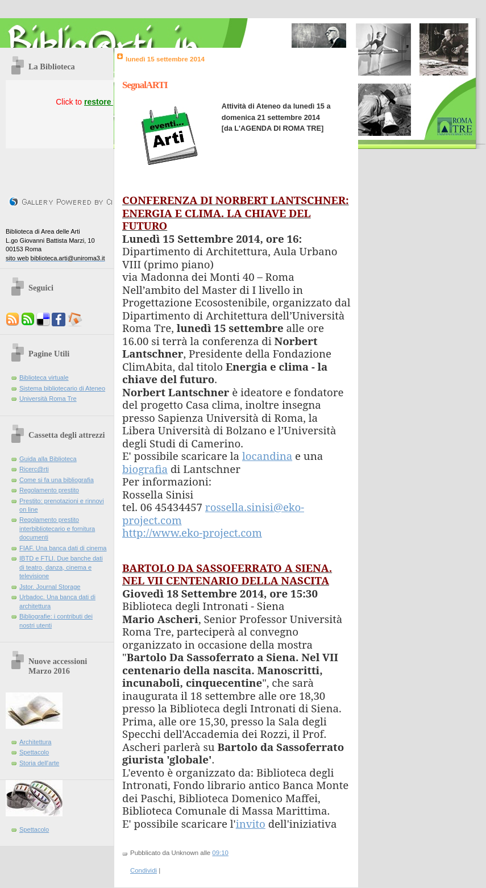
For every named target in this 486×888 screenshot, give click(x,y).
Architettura (35, 741)
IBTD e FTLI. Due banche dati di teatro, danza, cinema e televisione (61, 567)
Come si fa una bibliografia (56, 479)
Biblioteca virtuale (44, 377)
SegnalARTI (145, 85)
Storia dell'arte (39, 763)
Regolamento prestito (49, 490)
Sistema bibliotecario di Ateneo (62, 388)
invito (250, 823)
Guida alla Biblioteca (48, 458)
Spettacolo (34, 752)
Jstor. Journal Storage (49, 586)
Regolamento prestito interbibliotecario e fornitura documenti (57, 528)
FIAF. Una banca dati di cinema (63, 548)
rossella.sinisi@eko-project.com (213, 513)
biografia (145, 469)
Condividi (143, 870)
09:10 (220, 852)
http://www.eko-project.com (192, 532)
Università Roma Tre (48, 398)
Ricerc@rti (34, 469)
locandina (267, 456)
